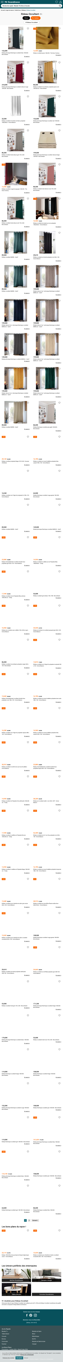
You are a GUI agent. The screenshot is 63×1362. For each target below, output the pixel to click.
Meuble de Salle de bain (38, 1341)
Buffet (34, 1339)
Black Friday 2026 (23, 1349)
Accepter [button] (19, 1358)
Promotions (5, 1349)
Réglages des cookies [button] (8, 1357)
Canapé (34, 1344)
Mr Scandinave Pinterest (30, 1315)
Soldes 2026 (13, 1349)
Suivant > (35, 1220)
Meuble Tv (5, 1331)
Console (4, 1336)
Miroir (33, 1333)
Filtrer (26, 18)
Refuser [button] (26, 1357)
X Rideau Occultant (31, 22)
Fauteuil (4, 1344)
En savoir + (27, 56)
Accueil (3, 10)
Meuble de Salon (36, 1331)
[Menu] (2, 2)
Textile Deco (18, 10)
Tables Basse (5, 1333)
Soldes (35, 18)
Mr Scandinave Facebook (27, 1315)
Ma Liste (56, 2)
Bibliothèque (35, 1336)
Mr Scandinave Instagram (35, 1315)
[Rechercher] (60, 6)
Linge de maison (10, 10)
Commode (5, 1341)
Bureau (4, 1339)
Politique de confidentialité (27, 1354)
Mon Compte (60, 2)
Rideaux (24, 10)
